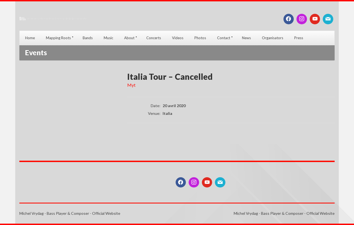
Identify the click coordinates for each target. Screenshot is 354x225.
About (129, 38)
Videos (177, 38)
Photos (200, 38)
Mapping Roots (58, 38)
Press (298, 38)
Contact (223, 38)
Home (30, 38)
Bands (88, 38)
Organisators (272, 38)
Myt (131, 85)
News (246, 38)
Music (108, 38)
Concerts (153, 38)
